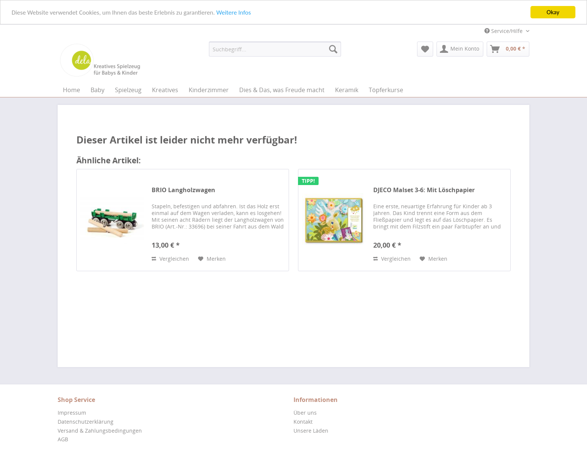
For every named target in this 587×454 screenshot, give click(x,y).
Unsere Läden (311, 430)
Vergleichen (170, 258)
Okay (553, 12)
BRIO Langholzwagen (183, 190)
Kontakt (303, 421)
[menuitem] (275, 49)
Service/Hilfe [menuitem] (504, 30)
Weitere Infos (233, 12)
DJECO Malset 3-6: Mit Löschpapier (424, 190)
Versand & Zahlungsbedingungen (100, 430)
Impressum (72, 412)
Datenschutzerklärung (85, 421)
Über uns (305, 412)
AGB (63, 439)
